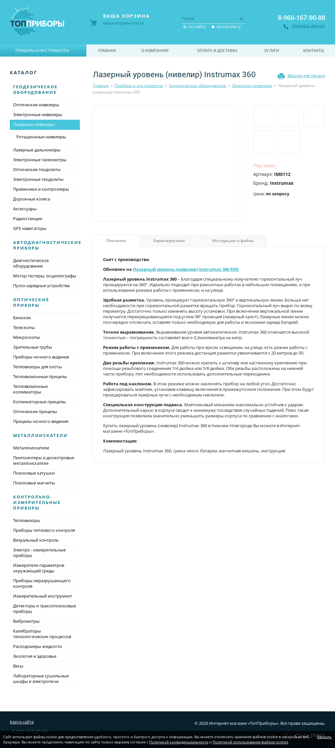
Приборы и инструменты (139, 85)
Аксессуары (25, 209)
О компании (154, 50)
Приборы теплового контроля (44, 530)
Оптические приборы (31, 302)
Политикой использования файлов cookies (250, 741)
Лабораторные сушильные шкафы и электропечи (41, 678)
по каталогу (229, 26)
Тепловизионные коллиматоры (30, 389)
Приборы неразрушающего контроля (42, 583)
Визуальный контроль (36, 540)
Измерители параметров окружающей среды (38, 568)
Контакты (313, 50)
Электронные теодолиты (38, 179)
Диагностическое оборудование (31, 263)
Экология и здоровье (34, 656)
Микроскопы (26, 337)
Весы (18, 666)
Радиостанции (27, 218)
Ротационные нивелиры (41, 137)
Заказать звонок (308, 25)
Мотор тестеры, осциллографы (44, 276)
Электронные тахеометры (39, 160)
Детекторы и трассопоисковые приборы (44, 608)
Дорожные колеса (31, 199)
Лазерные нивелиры (252, 85)
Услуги (271, 50)
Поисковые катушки (34, 473)
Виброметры (26, 621)
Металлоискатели (40, 435)
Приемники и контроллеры (41, 189)
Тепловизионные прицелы (40, 376)
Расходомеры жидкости (37, 646)
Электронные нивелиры (37, 114)
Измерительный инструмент (42, 596)
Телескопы (24, 327)
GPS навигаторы (29, 228)
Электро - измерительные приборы (39, 552)
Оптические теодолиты (37, 169)
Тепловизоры (26, 520)
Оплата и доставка (217, 50)
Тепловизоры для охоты (37, 367)
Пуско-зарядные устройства (41, 285)
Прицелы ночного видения (40, 421)
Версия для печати (306, 75)
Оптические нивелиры (36, 105)
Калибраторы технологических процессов (42, 633)
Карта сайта (22, 722)
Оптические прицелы (35, 411)
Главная (101, 85)
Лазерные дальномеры (37, 150)
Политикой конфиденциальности (178, 741)
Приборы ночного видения (41, 357)
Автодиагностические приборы (47, 245)
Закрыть (324, 736)
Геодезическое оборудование (197, 85)
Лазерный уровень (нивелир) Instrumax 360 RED (186, 269)
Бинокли (22, 318)
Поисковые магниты (34, 483)
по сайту (197, 26)
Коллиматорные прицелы (39, 402)
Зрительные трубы (32, 347)
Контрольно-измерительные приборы (37, 502)
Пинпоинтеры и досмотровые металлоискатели (43, 460)
